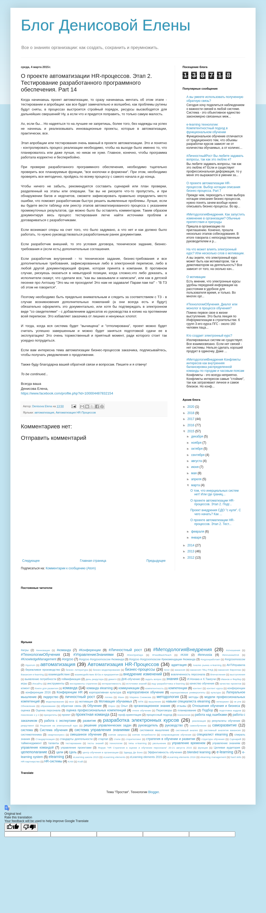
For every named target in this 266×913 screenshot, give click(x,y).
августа (197, 461)
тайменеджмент (31, 743)
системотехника (31, 734)
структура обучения (213, 739)
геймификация (70, 679)
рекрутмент (27, 725)
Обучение (94, 706)
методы (193, 697)
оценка (25, 710)
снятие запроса (117, 734)
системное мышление (154, 730)
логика (109, 697)
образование (48, 706)
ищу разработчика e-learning (168, 683)
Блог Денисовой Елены (105, 25)
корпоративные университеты (187, 692)
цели (59, 752)
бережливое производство (42, 669)
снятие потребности (144, 734)
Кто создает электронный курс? (209, 335)
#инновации (43, 650)
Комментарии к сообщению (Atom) (71, 568)
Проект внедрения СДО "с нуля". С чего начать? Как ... (215, 512)
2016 (191, 425)
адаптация (179, 665)
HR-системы (53, 761)
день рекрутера (95, 679)
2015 (191, 431)
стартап (103, 739)
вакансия (180, 669)
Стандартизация (45, 739)
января (196, 537)
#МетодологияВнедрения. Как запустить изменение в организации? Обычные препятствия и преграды (215, 218)
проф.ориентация (129, 714)
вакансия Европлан (229, 669)
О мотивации (195, 277)
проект (66, 714)
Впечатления (218, 674)
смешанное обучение (86, 734)
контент (197, 688)
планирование (187, 710)
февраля (198, 531)
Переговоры (164, 710)
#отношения (233, 650)
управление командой (37, 747)
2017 (191, 419)
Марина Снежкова (140, 697)
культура (216, 692)
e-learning (224, 752)
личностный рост (80, 697)
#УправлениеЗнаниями (93, 654)
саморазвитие (224, 725)
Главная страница (93, 561)
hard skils (236, 757)
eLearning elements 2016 (181, 757)
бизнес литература (77, 669)
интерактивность (111, 683)
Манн (121, 697)
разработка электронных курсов (141, 720)
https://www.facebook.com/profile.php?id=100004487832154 (67, 393)
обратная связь (71, 705)
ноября (196, 443)
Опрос (112, 706)
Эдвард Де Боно (133, 752)
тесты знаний (95, 743)
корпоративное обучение (145, 692)
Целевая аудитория (227, 747)
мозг (71, 701)
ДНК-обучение (130, 679)
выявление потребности (40, 679)
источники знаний (136, 683)
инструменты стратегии (83, 683)
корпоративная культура (105, 692)
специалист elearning (212, 734)
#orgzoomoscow (235, 659)
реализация (199, 720)
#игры (25, 650)
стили (117, 739)
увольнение (159, 743)
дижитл (112, 679)
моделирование (55, 701)
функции (203, 747)
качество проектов (230, 683)
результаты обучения (226, 720)
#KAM (184, 654)
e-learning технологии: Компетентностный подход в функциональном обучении (207, 128)
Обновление (28, 706)
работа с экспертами (60, 721)
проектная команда (92, 714)
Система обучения (54, 730)
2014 (191, 545)
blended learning (198, 752)
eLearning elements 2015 (146, 756)
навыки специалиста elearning (188, 701)
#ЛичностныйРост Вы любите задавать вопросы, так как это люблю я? (214, 157)
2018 (191, 413)
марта (196, 485)
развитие (89, 721)
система (27, 730)
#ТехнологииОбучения (40, 654)
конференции (236, 688)
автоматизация (44, 412)
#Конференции (90, 650)
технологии (116, 743)
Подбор (207, 710)
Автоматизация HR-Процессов (76, 412)
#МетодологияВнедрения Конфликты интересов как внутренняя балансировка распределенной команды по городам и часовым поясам (215, 365)
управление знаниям (226, 743)
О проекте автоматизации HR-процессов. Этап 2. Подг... (212, 502)
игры (24, 683)
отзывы (181, 705)
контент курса (215, 688)
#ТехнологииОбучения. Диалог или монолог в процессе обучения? (211, 306)
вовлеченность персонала (188, 674)
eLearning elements (114, 757)
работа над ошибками (211, 715)
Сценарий (235, 739)
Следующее (31, 561)
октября (197, 449)
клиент (25, 688)
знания (172, 679)
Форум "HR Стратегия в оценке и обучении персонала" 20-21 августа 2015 (145, 747)
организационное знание (152, 706)
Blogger (153, 792)
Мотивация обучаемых (115, 701)
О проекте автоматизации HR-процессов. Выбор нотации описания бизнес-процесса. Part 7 (213, 187)
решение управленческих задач (107, 725)
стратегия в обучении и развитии (170, 739)
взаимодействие (59, 674)
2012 (191, 557)
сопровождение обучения (176, 734)
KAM (70, 761)
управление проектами (76, 747)
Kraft (80, 761)
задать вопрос (153, 679)
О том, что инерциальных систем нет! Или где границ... (214, 492)
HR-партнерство (30, 761)
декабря (197, 436)
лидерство (50, 697)
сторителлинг (133, 739)
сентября (198, 455)
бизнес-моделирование (106, 669)
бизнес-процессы (140, 669)
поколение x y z (30, 714)
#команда (64, 650)
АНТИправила (236, 665)
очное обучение (141, 710)
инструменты (55, 683)
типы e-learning (137, 743)
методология (168, 697)
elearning (56, 757)
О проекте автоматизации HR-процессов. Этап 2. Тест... (212, 522)
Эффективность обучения (165, 752)
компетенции (177, 688)
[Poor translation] (29, 827)
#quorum (30, 665)
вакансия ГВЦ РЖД (201, 669)
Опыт (124, 705)
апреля (196, 479)
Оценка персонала (48, 710)
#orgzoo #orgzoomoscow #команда (101, 659)
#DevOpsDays (135, 654)
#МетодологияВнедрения (182, 649)
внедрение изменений (142, 674)
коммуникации (129, 688)
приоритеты (50, 714)
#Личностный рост (125, 650)
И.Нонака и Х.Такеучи (201, 679)
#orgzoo (67, 659)
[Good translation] (12, 827)
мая (194, 473)
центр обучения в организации (100, 752)
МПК (140, 701)
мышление (154, 701)
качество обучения (202, 683)
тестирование (73, 743)
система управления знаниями (102, 730)
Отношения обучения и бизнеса (216, 706)
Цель (72, 752)
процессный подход (159, 714)
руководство (174, 725)
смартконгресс (56, 734)
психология (183, 714)
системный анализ (187, 730)
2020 (191, 407)
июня (195, 467)
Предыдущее (156, 561)
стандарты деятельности (76, 739)
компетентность (154, 688)
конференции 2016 (38, 692)
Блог (167, 669)
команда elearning (100, 688)
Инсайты (37, 683)
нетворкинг (222, 701)
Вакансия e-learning (32, 674)
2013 (191, 551)
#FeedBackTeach (161, 654)
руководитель (148, 725)
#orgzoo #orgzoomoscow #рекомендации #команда (162, 659)
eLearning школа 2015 (86, 757)
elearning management (213, 757)
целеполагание (34, 752)
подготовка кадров (230, 710)
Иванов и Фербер (231, 679)
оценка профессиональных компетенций (96, 710)
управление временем (188, 743)
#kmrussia (205, 655)
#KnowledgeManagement (38, 659)
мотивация (86, 701)
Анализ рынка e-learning (207, 665)
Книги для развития (46, 688)
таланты (53, 743)
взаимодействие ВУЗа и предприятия (97, 674)
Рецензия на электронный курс (59, 725)
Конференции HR (69, 692)
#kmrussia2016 (230, 654)
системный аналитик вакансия (222, 730)
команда (70, 688)
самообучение (198, 725)
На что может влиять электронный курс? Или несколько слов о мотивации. (215, 251)
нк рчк (237, 701)
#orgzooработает (210, 659)
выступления (237, 674)
